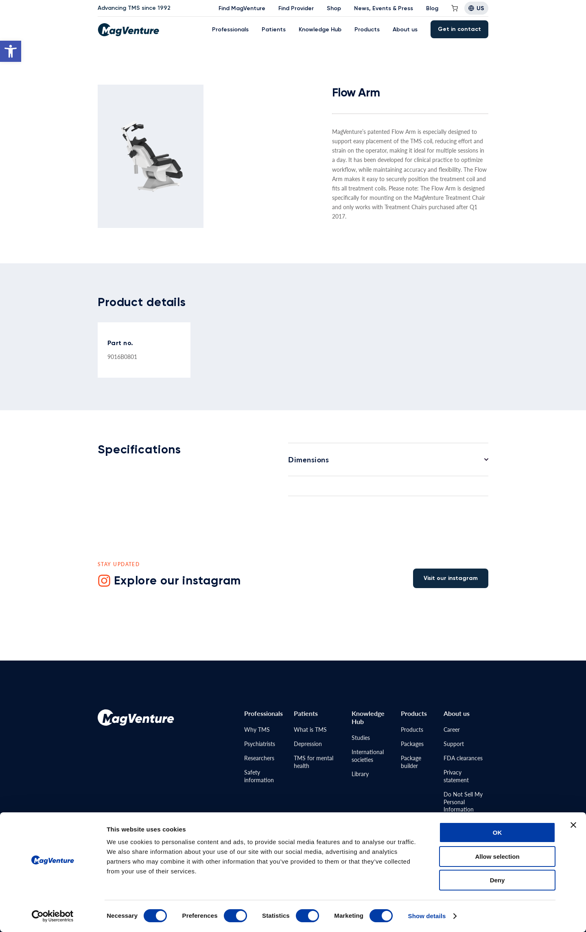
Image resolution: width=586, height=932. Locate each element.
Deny (497, 880)
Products (367, 29)
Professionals (230, 29)
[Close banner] (573, 825)
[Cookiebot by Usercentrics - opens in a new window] (52, 916)
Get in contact (459, 29)
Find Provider (296, 8)
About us (405, 29)
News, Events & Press (383, 8)
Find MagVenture (242, 8)
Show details (427, 915)
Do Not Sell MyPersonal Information (463, 802)
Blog (432, 8)
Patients (274, 29)
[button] (10, 51)
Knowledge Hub (320, 29)
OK (497, 832)
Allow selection (497, 856)
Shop (334, 8)
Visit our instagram (451, 578)
